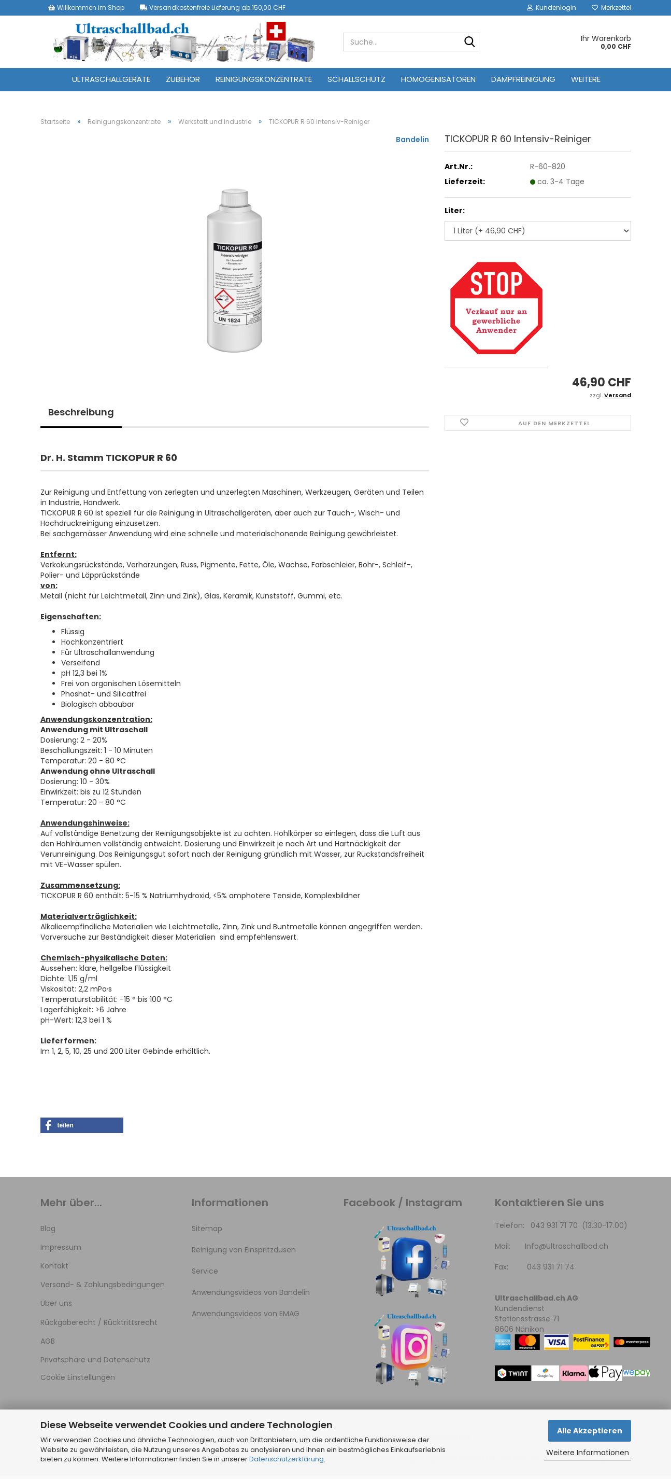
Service (205, 1274)
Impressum (60, 1250)
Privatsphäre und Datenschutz (95, 1363)
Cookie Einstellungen (77, 1380)
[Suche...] (469, 42)
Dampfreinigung (523, 79)
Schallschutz (356, 79)
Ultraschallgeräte (111, 79)
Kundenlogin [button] (551, 7)
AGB (47, 1344)
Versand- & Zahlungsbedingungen (102, 1287)
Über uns (56, 1307)
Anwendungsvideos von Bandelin (251, 1295)
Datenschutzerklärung (286, 1459)
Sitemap (207, 1231)
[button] (81, 1128)
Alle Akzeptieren (589, 1431)
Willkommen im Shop (86, 7)
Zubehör (183, 79)
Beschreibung (81, 415)
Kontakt (54, 1269)
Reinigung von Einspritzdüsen (244, 1253)
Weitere (586, 79)
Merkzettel (611, 7)
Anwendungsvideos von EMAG (245, 1317)
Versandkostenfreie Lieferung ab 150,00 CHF (212, 7)
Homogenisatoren (438, 79)
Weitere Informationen (587, 1452)
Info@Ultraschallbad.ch (566, 1249)
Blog (47, 1231)
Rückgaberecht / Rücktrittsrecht (99, 1325)
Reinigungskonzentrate (264, 79)
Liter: (455, 213)
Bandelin (412, 142)
